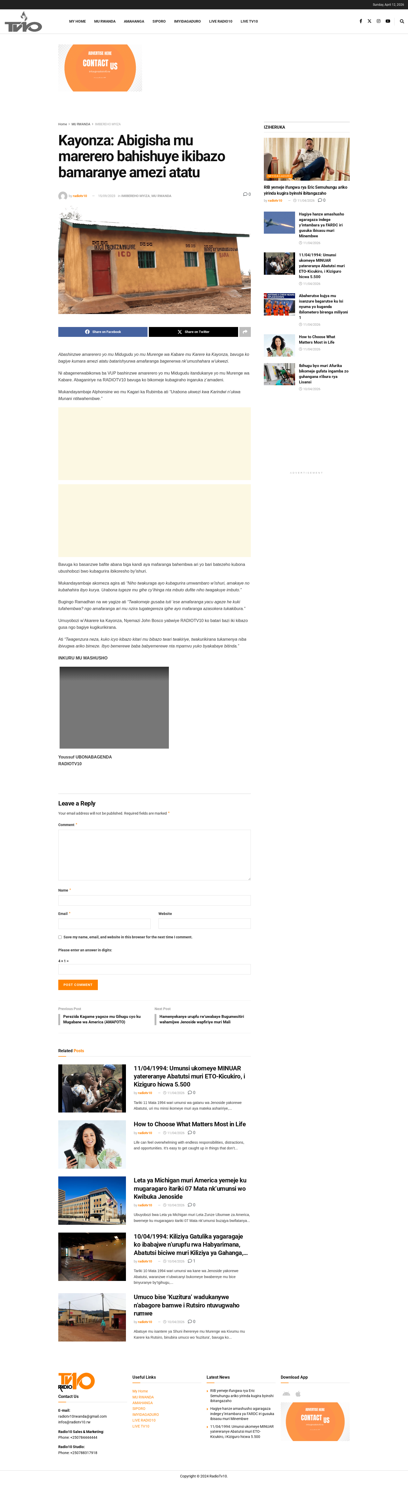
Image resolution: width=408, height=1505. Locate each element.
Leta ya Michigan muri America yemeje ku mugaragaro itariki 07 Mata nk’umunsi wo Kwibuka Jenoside (190, 1195)
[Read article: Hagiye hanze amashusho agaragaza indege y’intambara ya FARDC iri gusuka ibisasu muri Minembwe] (279, 223)
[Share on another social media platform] (245, 332)
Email (64, 914)
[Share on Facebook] (103, 332)
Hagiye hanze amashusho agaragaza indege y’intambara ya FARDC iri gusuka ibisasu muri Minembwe (321, 225)
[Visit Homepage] (30, 21)
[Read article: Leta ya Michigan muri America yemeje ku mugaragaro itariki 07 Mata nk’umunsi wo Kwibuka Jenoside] (92, 1207)
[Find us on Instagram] (378, 21)
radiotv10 (80, 196)
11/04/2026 (173, 1100)
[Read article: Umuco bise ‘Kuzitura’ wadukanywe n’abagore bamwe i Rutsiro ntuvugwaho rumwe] (92, 1324)
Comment (68, 825)
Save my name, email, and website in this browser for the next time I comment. (128, 937)
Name (65, 890)
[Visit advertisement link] (100, 67)
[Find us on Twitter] (369, 21)
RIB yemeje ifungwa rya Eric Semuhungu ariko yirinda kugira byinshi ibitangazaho (241, 1402)
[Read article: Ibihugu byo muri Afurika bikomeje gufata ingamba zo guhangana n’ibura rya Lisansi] (279, 374)
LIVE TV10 (249, 21)
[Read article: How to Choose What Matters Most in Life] (92, 1151)
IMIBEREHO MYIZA (108, 124)
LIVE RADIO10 (220, 21)
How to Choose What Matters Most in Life (190, 1131)
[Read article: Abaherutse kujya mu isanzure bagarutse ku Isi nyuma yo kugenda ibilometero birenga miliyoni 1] (279, 304)
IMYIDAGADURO (187, 21)
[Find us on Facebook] (361, 21)
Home (62, 124)
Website (165, 914)
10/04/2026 (173, 1212)
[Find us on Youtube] (388, 21)
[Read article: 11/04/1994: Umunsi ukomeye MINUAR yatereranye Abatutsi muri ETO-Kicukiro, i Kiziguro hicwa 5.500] (92, 1095)
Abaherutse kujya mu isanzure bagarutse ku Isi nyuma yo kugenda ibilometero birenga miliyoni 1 (323, 306)
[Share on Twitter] (193, 332)
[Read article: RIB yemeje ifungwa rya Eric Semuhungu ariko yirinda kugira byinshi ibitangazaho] (307, 159)
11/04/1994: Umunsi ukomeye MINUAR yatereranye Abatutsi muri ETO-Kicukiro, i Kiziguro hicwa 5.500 (189, 1083)
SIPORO (159, 21)
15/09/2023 (106, 196)
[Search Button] (402, 21)
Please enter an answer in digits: (85, 950)
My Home (77, 21)
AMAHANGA (134, 21)
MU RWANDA (105, 21)
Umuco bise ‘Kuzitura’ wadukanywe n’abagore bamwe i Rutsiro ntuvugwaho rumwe (187, 1312)
